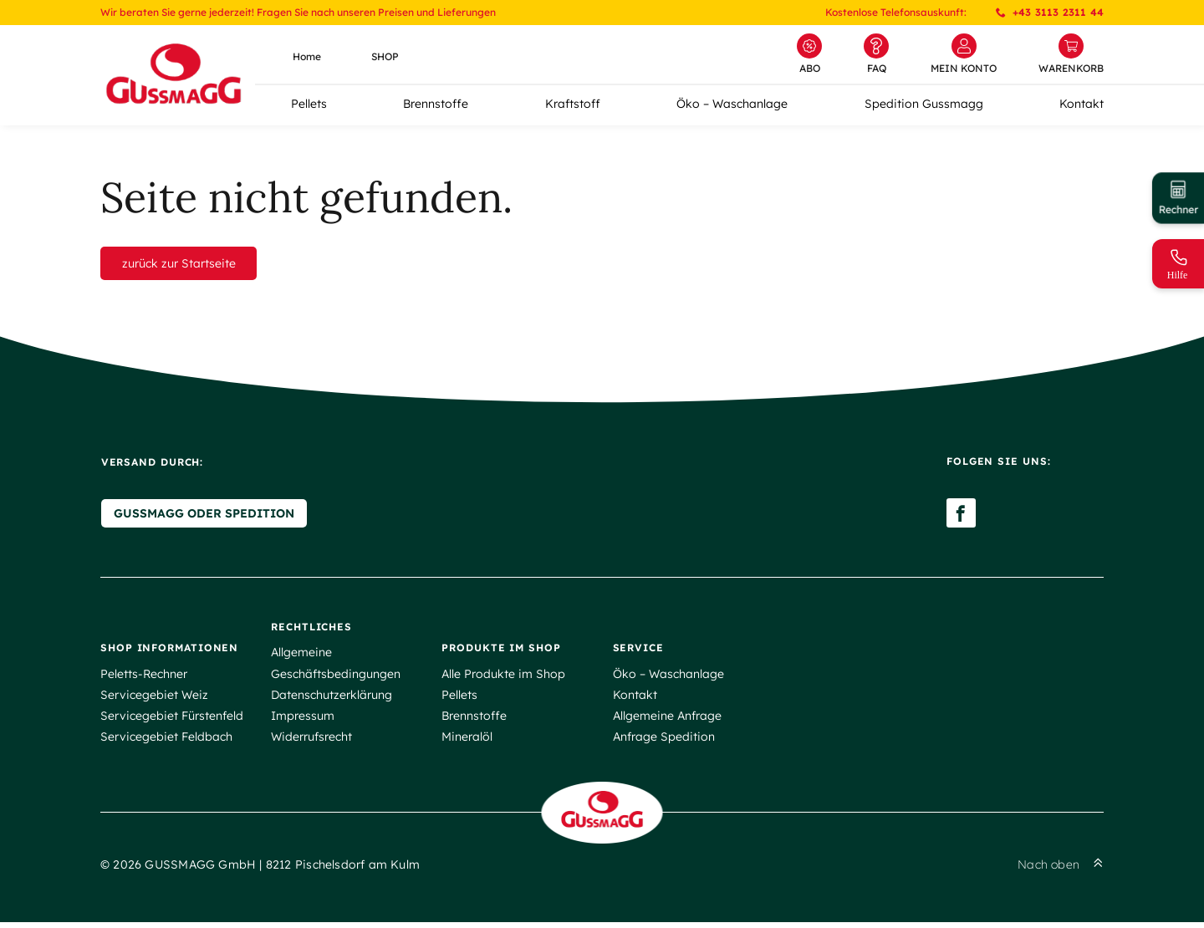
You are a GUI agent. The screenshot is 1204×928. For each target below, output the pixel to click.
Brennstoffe (435, 103)
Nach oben (1061, 870)
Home (307, 56)
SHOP (385, 56)
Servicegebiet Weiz (154, 698)
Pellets (309, 103)
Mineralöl (466, 739)
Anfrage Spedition (664, 739)
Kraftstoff (572, 103)
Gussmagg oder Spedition (203, 516)
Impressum (302, 719)
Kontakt (1081, 103)
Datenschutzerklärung (331, 698)
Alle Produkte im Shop (503, 677)
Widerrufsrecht (311, 739)
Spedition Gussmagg (924, 103)
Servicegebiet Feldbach (166, 739)
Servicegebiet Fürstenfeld (171, 719)
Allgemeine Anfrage (667, 719)
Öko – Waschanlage (732, 103)
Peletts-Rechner (143, 677)
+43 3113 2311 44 (1050, 12)
